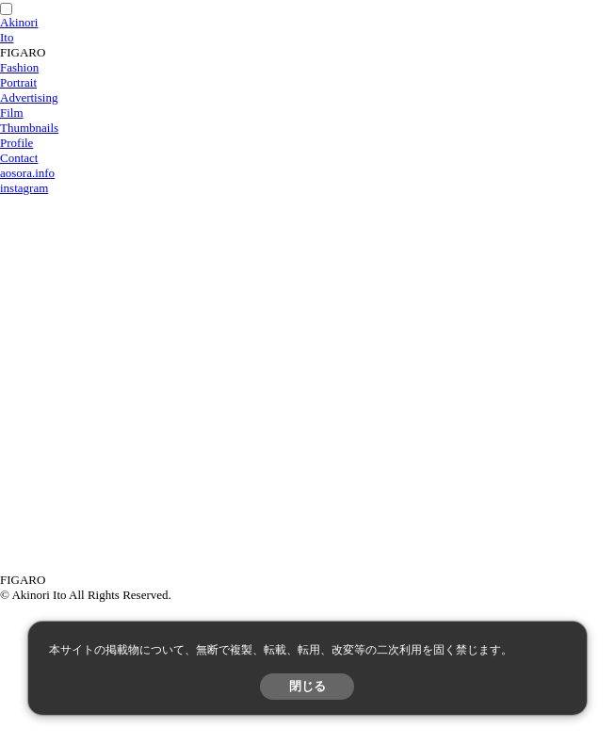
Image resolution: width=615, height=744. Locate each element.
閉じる (307, 686)
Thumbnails (29, 128)
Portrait (18, 82)
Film (12, 112)
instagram (24, 188)
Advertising (28, 97)
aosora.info (27, 173)
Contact (19, 158)
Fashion (19, 67)
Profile (16, 143)
